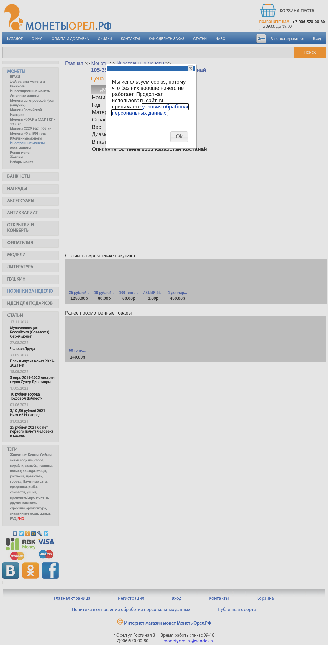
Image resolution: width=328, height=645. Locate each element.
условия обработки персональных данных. (150, 110)
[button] (190, 68)
